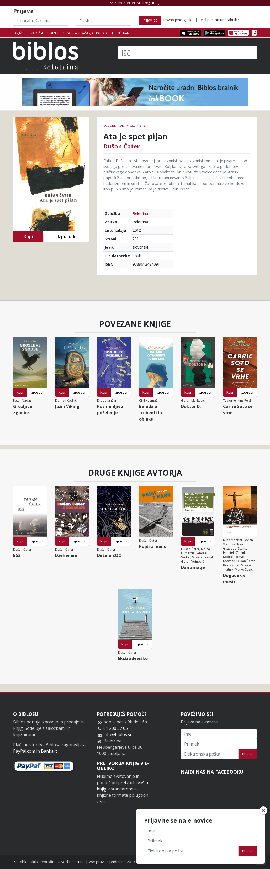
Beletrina (140, 213)
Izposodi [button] (66, 236)
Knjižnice (21, 33)
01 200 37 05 (115, 728)
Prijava (247, 753)
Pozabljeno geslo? (178, 19)
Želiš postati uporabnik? (219, 19)
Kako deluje (105, 33)
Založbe (37, 33)
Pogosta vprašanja (77, 33)
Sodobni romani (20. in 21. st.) (126, 125)
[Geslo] (103, 21)
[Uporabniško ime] (40, 21)
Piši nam (123, 33)
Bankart (49, 751)
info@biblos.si (117, 734)
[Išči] (187, 52)
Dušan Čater (121, 146)
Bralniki (52, 33)
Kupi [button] (28, 236)
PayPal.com (24, 751)
